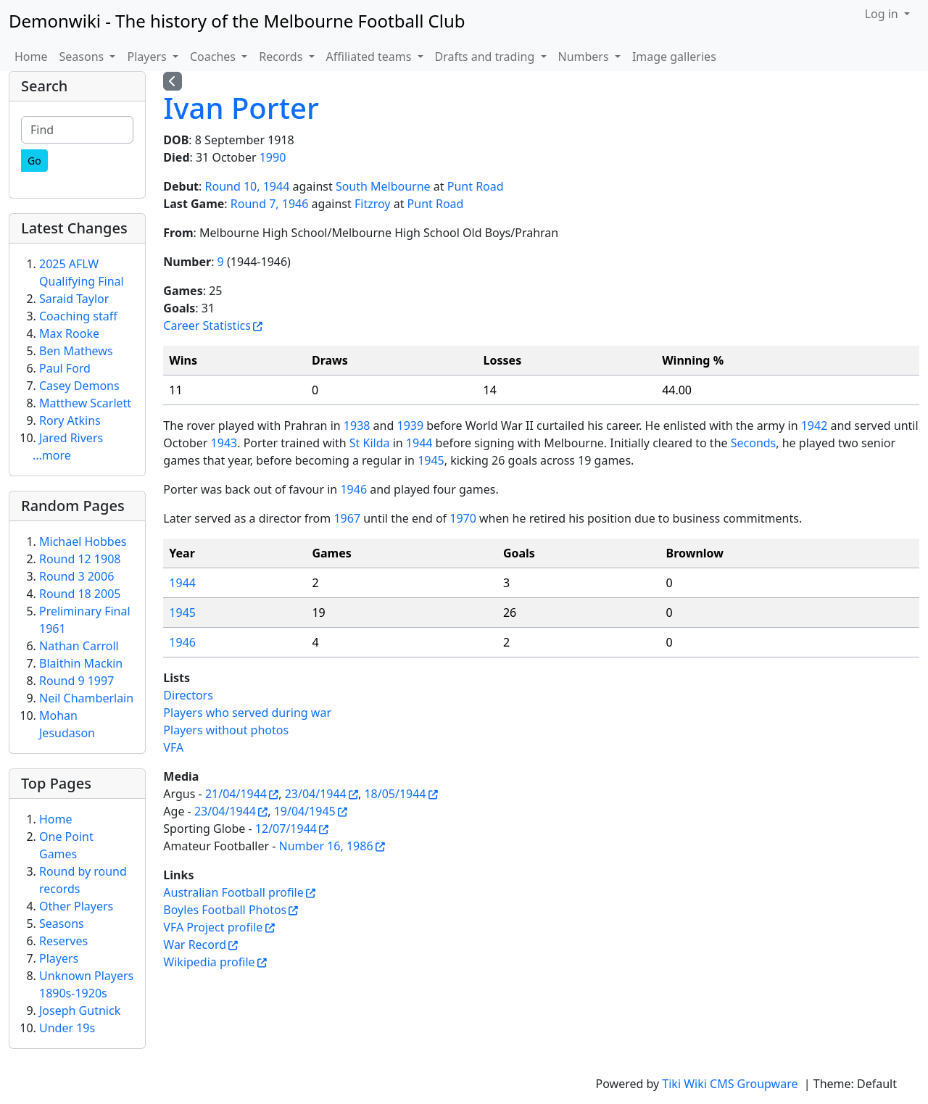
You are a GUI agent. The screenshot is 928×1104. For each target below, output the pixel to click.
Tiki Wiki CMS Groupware (731, 1084)
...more (52, 455)
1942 (814, 425)
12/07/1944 (286, 829)
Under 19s (67, 1028)
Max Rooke (69, 333)
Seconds (753, 443)
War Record (194, 944)
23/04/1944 (316, 794)
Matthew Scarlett (85, 403)
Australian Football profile (233, 892)
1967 (347, 518)
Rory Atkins (70, 420)
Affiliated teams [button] (370, 57)
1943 (224, 443)
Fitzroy (373, 204)
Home (31, 57)
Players (58, 958)
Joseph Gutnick (79, 1010)
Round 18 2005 (79, 594)
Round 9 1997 (76, 681)
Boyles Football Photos (224, 910)
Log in (883, 14)
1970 (463, 518)
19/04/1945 (305, 811)
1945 (431, 460)
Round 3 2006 (76, 576)
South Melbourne (383, 186)
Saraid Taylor (74, 299)
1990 (273, 157)
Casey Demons (79, 386)
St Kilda (369, 443)
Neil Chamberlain (86, 698)
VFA (173, 747)
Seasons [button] (83, 57)
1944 (419, 443)
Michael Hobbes (82, 541)
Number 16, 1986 (326, 846)
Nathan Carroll (79, 646)
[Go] (34, 160)
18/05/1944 (395, 794)
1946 (353, 489)
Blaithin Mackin (81, 663)
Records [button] (282, 57)
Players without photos (226, 730)
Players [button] (148, 57)
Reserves (63, 941)
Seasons (61, 923)
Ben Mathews (76, 351)
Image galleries (674, 57)
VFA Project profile (212, 927)
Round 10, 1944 (247, 186)
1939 (410, 425)
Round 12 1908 (79, 559)
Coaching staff (78, 316)
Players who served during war (247, 713)
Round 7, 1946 (270, 204)
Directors (188, 695)
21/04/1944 (236, 794)
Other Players (76, 906)
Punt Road (475, 186)
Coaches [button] (214, 57)
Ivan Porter (241, 108)
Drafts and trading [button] (486, 57)
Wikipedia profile (208, 962)
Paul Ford (65, 368)
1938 (357, 425)
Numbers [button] (585, 57)
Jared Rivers (71, 438)
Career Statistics (207, 325)
